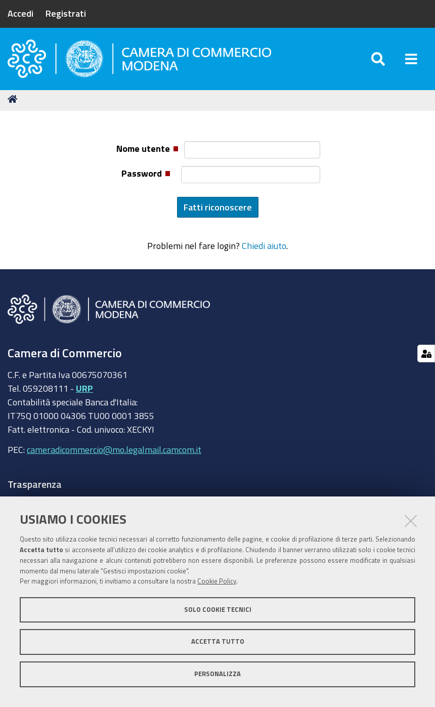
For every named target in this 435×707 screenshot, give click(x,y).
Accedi (20, 13)
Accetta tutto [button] (217, 641)
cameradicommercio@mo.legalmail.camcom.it (114, 453)
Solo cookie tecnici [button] (217, 609)
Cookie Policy (216, 581)
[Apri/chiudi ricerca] (378, 60)
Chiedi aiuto (264, 249)
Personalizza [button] (217, 674)
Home (14, 102)
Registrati (66, 13)
